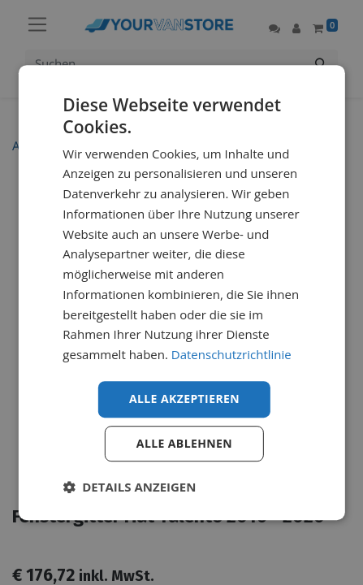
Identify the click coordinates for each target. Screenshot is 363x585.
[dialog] (181, 292)
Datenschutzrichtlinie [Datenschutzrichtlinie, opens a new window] (231, 354)
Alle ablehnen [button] (184, 443)
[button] (129, 487)
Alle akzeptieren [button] (184, 398)
